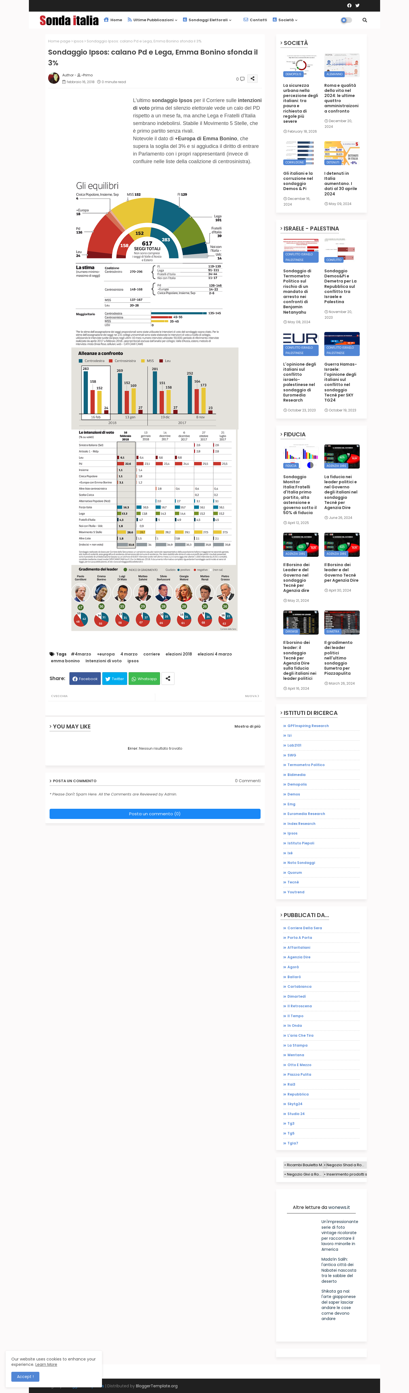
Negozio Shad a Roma (347, 1165)
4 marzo (129, 654)
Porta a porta (299, 937)
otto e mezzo (299, 1064)
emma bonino (65, 661)
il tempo (295, 1016)
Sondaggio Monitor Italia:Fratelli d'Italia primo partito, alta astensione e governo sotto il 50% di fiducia (300, 495)
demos (293, 794)
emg (291, 804)
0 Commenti (248, 781)
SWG (291, 755)
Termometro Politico (306, 764)
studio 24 (296, 1113)
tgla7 (292, 1143)
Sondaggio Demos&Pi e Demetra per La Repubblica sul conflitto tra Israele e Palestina (340, 286)
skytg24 (295, 1103)
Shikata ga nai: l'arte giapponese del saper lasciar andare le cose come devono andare (338, 1305)
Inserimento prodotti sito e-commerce (362, 1174)
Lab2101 (294, 745)
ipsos (79, 41)
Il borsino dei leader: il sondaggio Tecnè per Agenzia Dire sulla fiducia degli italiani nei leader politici (299, 660)
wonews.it (339, 1207)
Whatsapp (147, 679)
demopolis (297, 784)
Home (113, 20)
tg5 (291, 1133)
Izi (289, 735)
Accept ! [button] (25, 1376)
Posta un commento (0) (155, 814)
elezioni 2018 (179, 654)
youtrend (295, 892)
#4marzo (81, 654)
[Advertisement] (90, 139)
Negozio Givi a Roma (305, 1174)
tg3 (291, 1123)
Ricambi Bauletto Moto (307, 1165)
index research (301, 823)
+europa (106, 654)
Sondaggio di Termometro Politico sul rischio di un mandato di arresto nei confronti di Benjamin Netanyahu (297, 291)
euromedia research (306, 813)
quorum (294, 872)
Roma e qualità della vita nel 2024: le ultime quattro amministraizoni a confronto (341, 98)
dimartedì (296, 996)
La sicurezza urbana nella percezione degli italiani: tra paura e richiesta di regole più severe (300, 103)
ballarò (294, 976)
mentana (295, 1055)
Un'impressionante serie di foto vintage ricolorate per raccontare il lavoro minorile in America (339, 1235)
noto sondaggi (301, 862)
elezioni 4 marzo (215, 654)
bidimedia (296, 774)
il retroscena (299, 1006)
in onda (294, 1025)
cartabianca (299, 986)
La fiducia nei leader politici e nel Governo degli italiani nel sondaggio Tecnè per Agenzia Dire (340, 492)
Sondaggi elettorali (205, 20)
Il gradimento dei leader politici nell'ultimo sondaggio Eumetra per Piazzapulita (338, 658)
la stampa (297, 1045)
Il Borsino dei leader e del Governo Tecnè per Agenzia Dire (341, 572)
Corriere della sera (304, 928)
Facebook (88, 679)
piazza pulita (299, 1074)
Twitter (118, 679)
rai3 (291, 1084)
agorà (293, 967)
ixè (290, 853)
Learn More (46, 1364)
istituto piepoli (300, 843)
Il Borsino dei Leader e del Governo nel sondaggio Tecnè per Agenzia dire (296, 577)
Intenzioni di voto (104, 661)
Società (283, 20)
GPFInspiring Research (308, 725)
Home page (59, 41)
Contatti (255, 20)
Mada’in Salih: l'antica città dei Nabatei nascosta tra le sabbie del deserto (338, 1270)
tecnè (293, 882)
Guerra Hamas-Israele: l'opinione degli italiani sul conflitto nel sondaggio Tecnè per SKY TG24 (340, 382)
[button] (364, 20)
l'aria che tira (300, 1035)
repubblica (298, 1094)
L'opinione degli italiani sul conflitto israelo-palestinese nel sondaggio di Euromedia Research (299, 382)
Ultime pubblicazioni (151, 20)
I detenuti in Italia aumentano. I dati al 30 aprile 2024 (340, 184)
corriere (151, 654)
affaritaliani (298, 947)
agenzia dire (298, 957)
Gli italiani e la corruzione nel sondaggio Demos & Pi (298, 181)
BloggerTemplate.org (157, 1386)
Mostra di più (248, 726)
